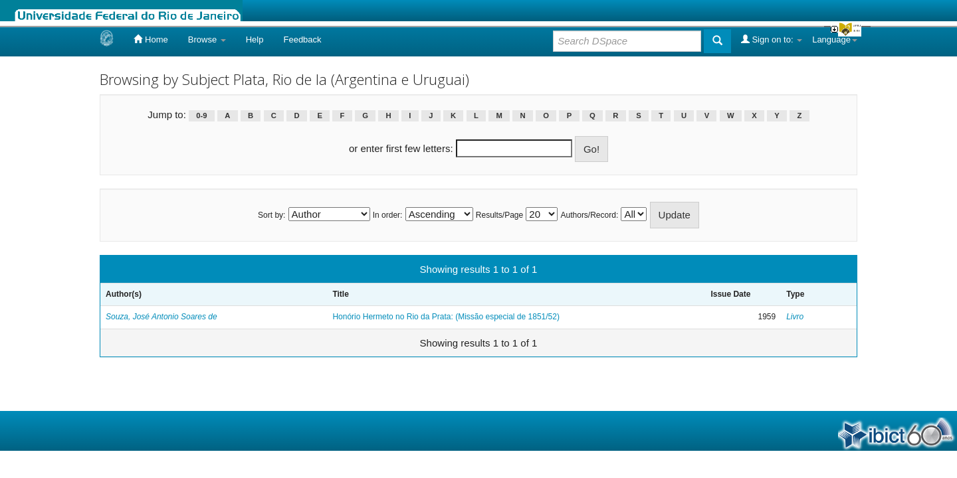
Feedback (302, 39)
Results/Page (499, 215)
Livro (794, 316)
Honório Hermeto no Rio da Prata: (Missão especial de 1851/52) (446, 316)
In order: (388, 215)
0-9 (201, 116)
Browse (207, 39)
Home (150, 39)
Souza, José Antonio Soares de (161, 316)
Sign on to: (771, 39)
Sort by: (271, 215)
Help (255, 39)
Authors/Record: (590, 215)
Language (834, 39)
